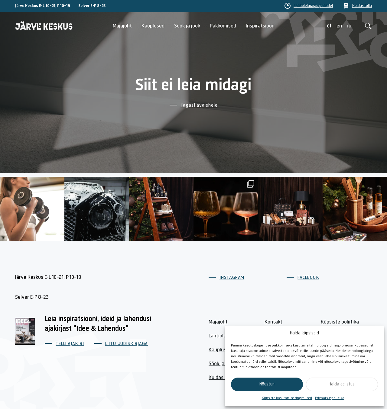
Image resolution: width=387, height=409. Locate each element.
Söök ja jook (187, 26)
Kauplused (152, 26)
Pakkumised (223, 26)
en (339, 26)
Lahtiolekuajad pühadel (313, 6)
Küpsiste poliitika (340, 322)
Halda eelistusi (342, 384)
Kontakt (273, 322)
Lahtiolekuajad (225, 336)
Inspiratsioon (260, 26)
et (329, 26)
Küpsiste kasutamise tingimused (287, 398)
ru (349, 26)
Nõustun (267, 384)
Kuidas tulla (362, 6)
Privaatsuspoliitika (329, 398)
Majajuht (122, 26)
